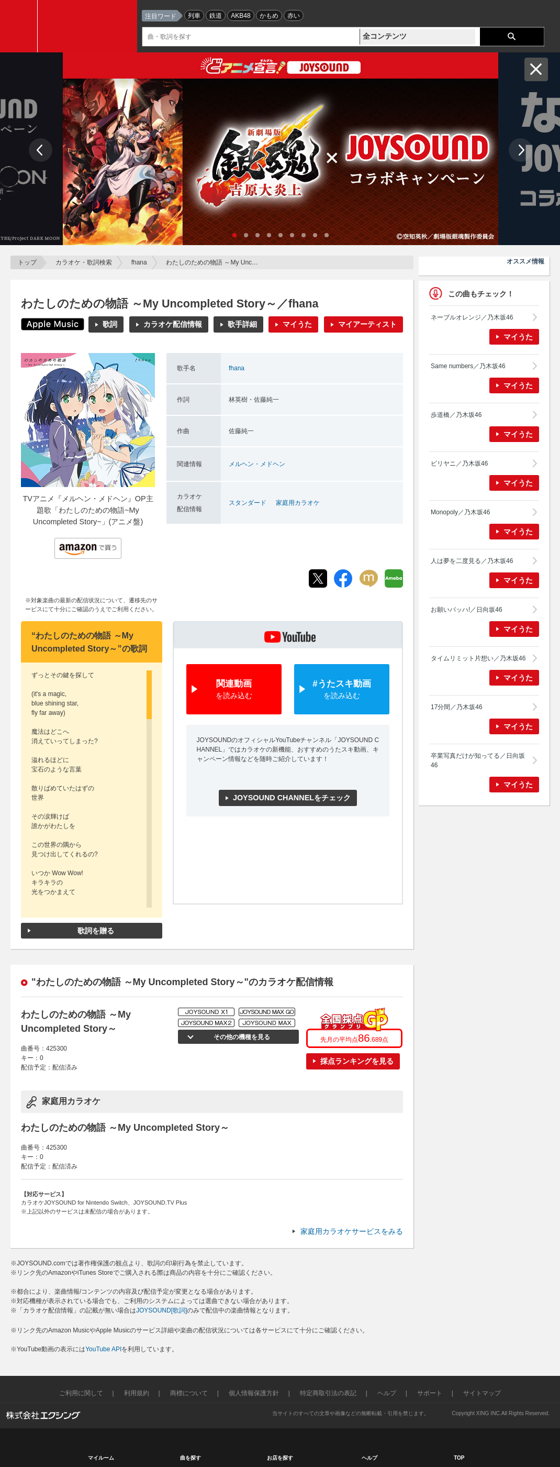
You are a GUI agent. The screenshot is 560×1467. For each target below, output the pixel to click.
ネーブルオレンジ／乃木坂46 (472, 317)
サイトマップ (482, 1393)
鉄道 (215, 15)
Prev (40, 150)
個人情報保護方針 (254, 1393)
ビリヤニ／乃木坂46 (459, 463)
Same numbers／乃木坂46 (468, 366)
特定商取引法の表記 (328, 1393)
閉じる (536, 69)
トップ (27, 262)
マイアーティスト (367, 324)
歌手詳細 (242, 324)
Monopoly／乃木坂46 (460, 512)
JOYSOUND (90, 26)
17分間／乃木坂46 (457, 707)
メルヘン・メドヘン (257, 464)
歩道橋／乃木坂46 (456, 414)
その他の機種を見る (240, 1037)
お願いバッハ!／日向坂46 (466, 609)
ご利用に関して (81, 1393)
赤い (293, 15)
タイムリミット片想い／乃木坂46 (478, 658)
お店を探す (280, 1458)
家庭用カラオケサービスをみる (351, 1231)
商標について (189, 1393)
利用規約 (136, 1393)
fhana (139, 262)
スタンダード (247, 502)
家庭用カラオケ (298, 502)
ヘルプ (386, 1393)
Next (520, 150)
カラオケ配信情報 (172, 324)
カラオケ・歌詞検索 (83, 262)
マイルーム (101, 1458)
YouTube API (103, 1349)
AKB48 (240, 15)
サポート (429, 1393)
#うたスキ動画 (341, 690)
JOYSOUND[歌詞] (161, 1310)
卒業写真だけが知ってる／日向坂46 (478, 760)
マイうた (297, 324)
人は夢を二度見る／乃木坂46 (472, 561)
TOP (459, 1458)
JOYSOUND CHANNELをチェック (292, 797)
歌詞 (110, 324)
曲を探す (190, 1458)
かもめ (269, 15)
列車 (194, 15)
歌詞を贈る (95, 930)
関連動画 (233, 690)
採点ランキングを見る (357, 1061)
